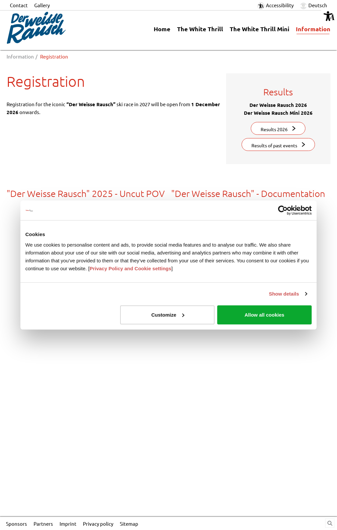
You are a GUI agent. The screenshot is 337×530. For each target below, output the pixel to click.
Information (20, 56)
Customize (167, 314)
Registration (54, 56)
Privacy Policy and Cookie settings (130, 268)
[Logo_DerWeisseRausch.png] (59, 28)
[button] (329, 16)
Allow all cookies (264, 314)
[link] (313, 30)
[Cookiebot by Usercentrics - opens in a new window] (283, 210)
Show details (284, 294)
